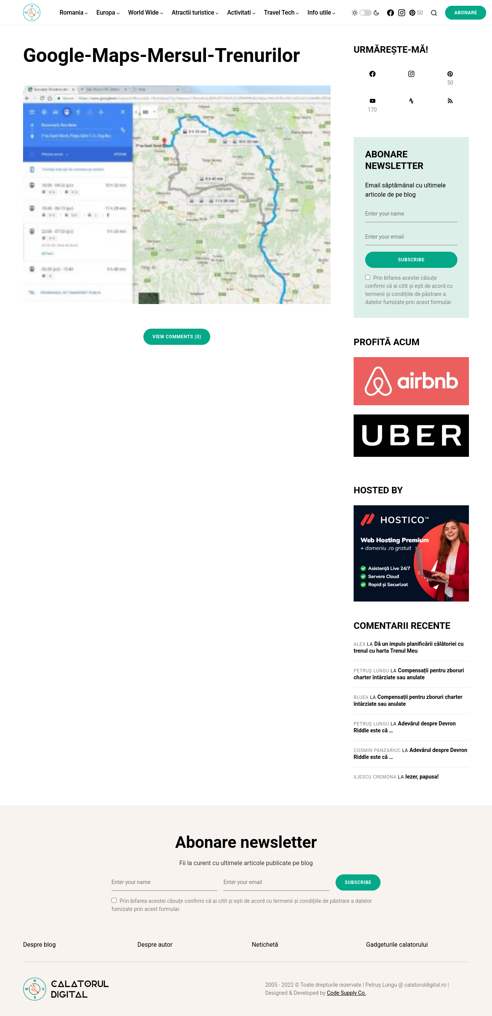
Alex (360, 644)
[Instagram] (401, 12)
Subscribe (411, 259)
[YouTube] (372, 105)
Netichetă (265, 944)
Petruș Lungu (371, 670)
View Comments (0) (177, 336)
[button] (365, 13)
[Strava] (411, 105)
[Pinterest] (416, 12)
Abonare (465, 12)
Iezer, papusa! (422, 777)
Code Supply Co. (346, 993)
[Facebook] (390, 12)
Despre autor (155, 944)
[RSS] (450, 105)
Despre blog (39, 944)
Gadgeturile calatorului (397, 944)
